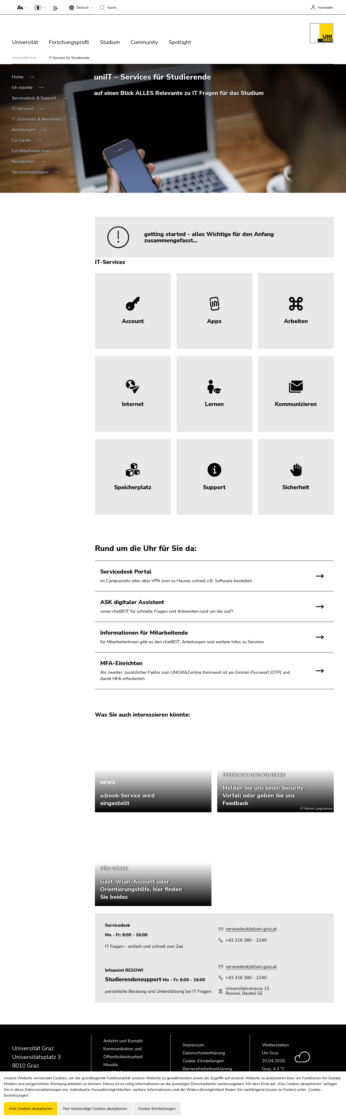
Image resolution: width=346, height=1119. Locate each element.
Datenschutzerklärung (204, 1053)
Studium (110, 42)
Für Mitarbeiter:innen (32, 151)
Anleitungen (24, 130)
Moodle (110, 1065)
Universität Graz (24, 58)
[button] (21, 7)
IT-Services (23, 109)
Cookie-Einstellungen (203, 1061)
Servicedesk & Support (34, 98)
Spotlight (180, 42)
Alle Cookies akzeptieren (30, 1108)
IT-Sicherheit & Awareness (38, 119)
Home (18, 77)
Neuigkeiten (24, 161)
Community (144, 42)
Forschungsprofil (69, 42)
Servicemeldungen (30, 172)
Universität (25, 42)
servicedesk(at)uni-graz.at (251, 929)
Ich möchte (23, 87)
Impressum (193, 1045)
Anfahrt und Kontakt (123, 1041)
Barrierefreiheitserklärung (207, 1069)
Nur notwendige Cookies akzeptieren (95, 1108)
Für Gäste (22, 140)
